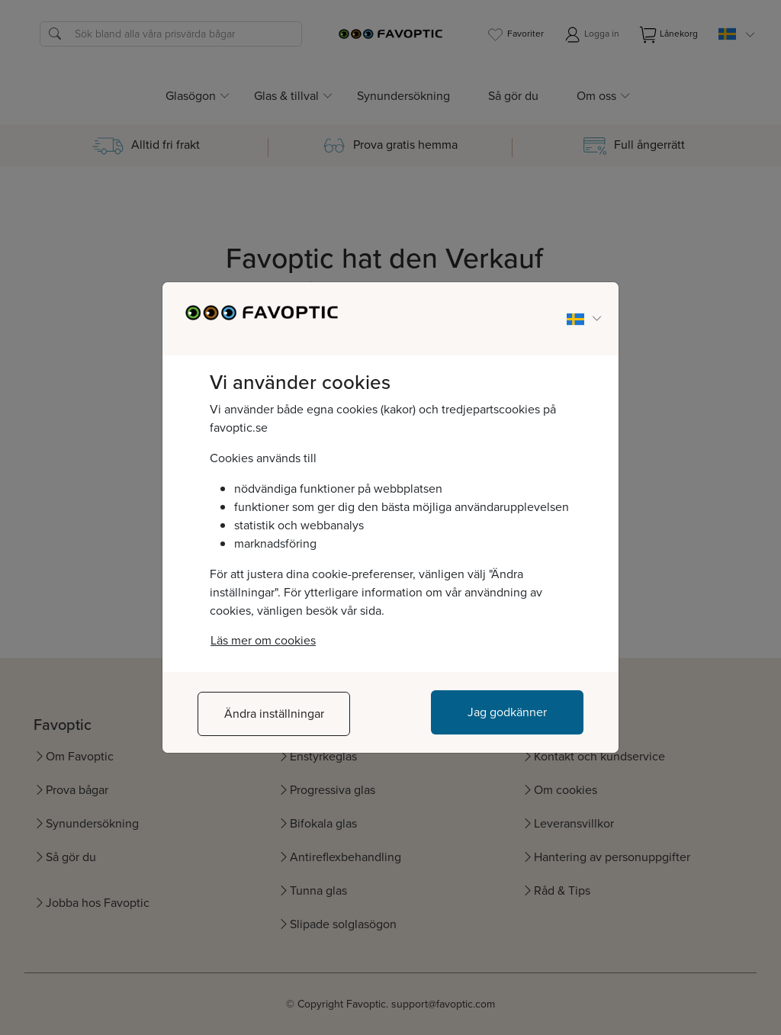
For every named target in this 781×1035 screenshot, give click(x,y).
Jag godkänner (507, 712)
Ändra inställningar (274, 713)
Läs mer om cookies (263, 640)
